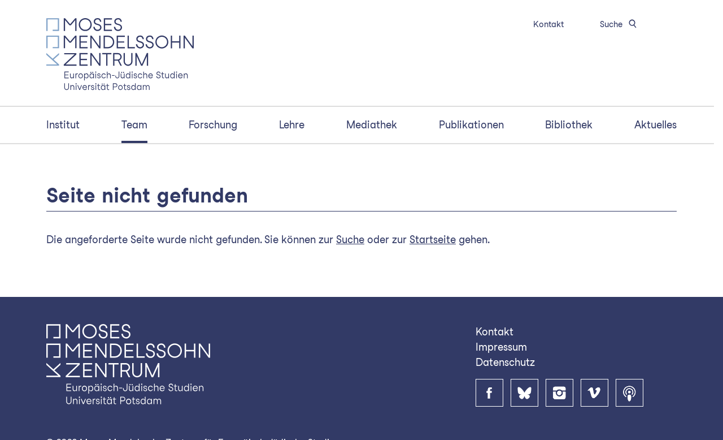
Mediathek (371, 125)
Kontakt (548, 24)
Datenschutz (505, 362)
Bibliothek (569, 125)
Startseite (433, 239)
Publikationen (471, 125)
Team (134, 125)
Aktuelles (655, 125)
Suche (620, 24)
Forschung (213, 125)
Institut (63, 125)
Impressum (501, 347)
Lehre (291, 125)
